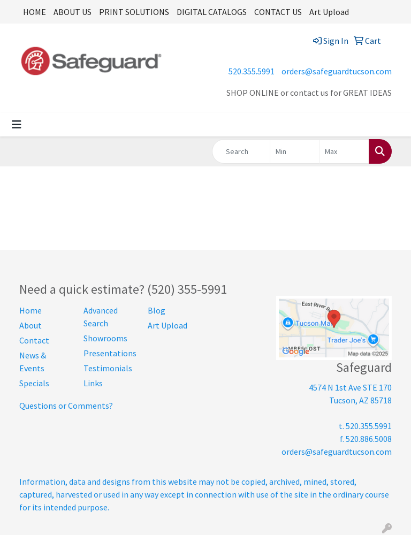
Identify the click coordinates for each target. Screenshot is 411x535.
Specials (34, 383)
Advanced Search (100, 316)
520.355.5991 (252, 71)
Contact (34, 340)
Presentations (109, 353)
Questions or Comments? (66, 405)
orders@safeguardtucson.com (336, 71)
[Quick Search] (241, 151)
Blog (156, 310)
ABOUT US (73, 11)
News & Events (32, 361)
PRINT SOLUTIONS (134, 11)
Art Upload (329, 11)
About (30, 325)
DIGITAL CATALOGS (212, 11)
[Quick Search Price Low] (295, 151)
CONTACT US (278, 11)
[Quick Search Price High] (344, 151)
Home (30, 310)
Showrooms (105, 338)
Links (93, 383)
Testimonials (107, 368)
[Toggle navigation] (16, 124)
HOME (34, 11)
